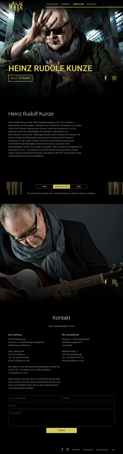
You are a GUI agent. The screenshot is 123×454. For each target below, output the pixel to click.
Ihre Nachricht (15, 413)
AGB (113, 450)
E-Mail (12, 406)
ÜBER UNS (76, 450)
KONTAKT (92, 4)
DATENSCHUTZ (102, 450)
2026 (45, 186)
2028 (78, 186)
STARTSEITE (52, 4)
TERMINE (65, 4)
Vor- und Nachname (18, 398)
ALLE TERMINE (20, 78)
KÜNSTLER (78, 4)
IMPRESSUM (88, 450)
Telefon (67, 398)
